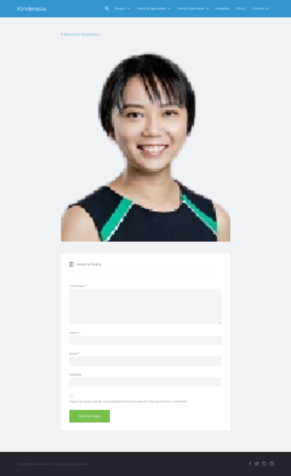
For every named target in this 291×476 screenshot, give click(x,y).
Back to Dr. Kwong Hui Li (82, 34)
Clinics (240, 8)
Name (74, 333)
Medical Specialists (151, 8)
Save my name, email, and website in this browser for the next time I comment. (128, 401)
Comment (78, 286)
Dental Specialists (190, 8)
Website (75, 374)
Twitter (256, 463)
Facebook (250, 463)
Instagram (264, 463)
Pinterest (271, 463)
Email (74, 353)
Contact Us (260, 8)
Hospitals (222, 8)
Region (120, 8)
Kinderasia (31, 8)
